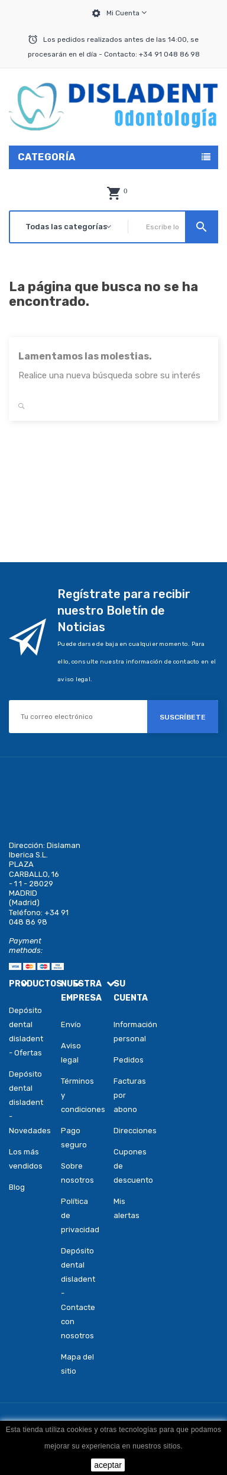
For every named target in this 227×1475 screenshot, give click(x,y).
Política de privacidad (78, 1215)
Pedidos (122, 1059)
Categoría (47, 157)
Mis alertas (122, 1208)
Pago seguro (74, 1137)
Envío (71, 1024)
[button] (113, 193)
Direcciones (122, 1130)
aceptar (108, 1465)
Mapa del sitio (77, 1363)
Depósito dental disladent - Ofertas (26, 1031)
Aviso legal (71, 1052)
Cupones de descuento (122, 1165)
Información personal (122, 1031)
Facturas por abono (122, 1095)
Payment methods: (26, 945)
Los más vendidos (26, 1158)
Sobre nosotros (77, 1172)
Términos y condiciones (78, 1095)
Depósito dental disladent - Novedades (26, 1102)
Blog (17, 1187)
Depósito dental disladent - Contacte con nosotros (78, 1293)
